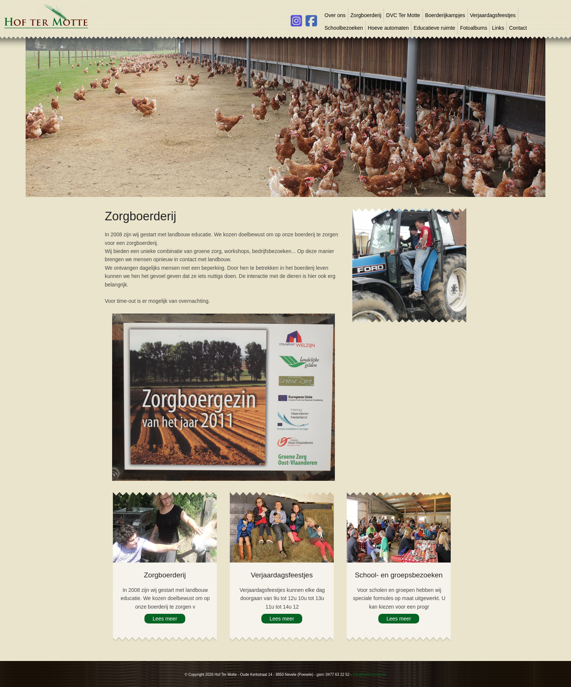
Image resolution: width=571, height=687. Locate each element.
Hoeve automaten (388, 28)
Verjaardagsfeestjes (493, 15)
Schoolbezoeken (343, 28)
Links (498, 28)
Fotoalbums (473, 28)
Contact (518, 28)
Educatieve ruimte (434, 28)
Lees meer (165, 619)
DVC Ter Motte (403, 15)
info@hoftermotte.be (369, 675)
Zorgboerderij (365, 15)
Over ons (335, 15)
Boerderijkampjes (445, 15)
